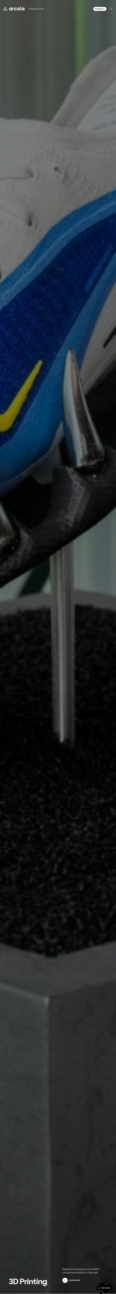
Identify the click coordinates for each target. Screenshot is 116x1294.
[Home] (13, 9)
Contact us (100, 9)
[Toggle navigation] (111, 9)
